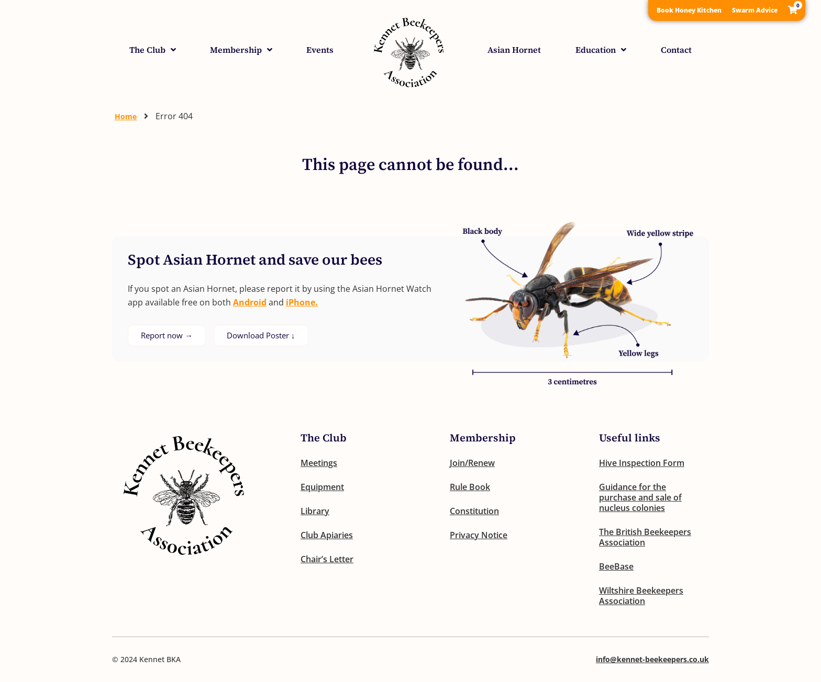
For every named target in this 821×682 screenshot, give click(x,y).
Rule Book (470, 487)
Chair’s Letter (327, 559)
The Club (152, 49)
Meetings (319, 463)
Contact (676, 49)
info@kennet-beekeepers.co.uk (652, 659)
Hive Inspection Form (641, 463)
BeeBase (616, 566)
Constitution (474, 511)
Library (315, 511)
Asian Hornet (514, 49)
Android (250, 302)
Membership (241, 49)
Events (320, 49)
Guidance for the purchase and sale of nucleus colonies (640, 497)
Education (600, 49)
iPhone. (302, 302)
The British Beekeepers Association (645, 537)
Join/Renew (472, 463)
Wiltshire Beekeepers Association (641, 596)
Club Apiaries (327, 535)
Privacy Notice (478, 535)
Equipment (322, 487)
